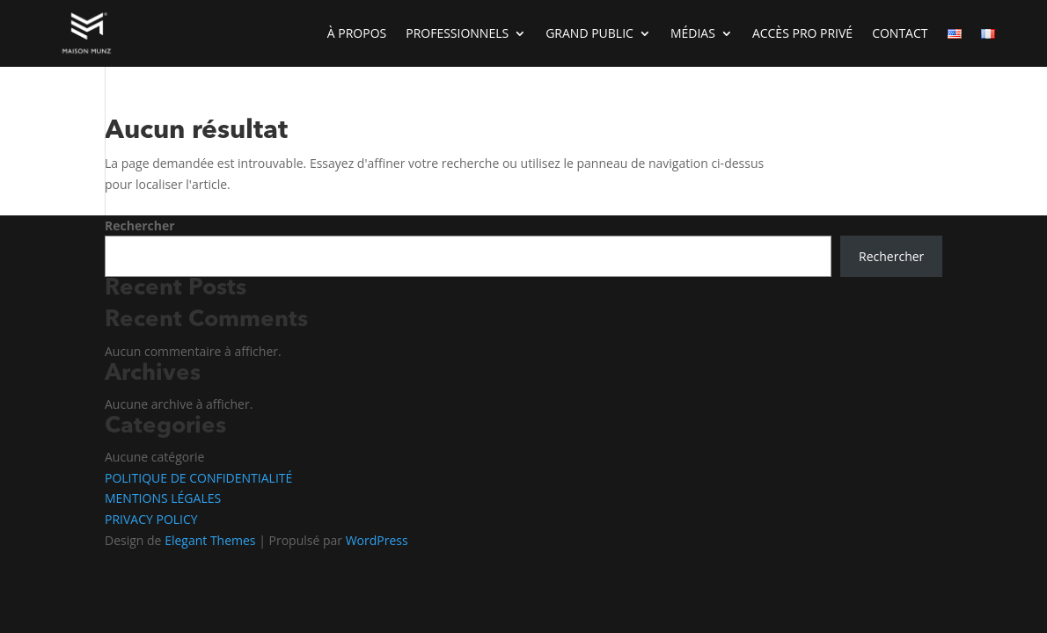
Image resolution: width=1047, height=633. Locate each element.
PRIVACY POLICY (151, 519)
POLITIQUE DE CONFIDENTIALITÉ (198, 477)
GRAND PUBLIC (589, 33)
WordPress (377, 540)
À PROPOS (356, 33)
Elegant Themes (210, 540)
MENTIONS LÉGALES (163, 498)
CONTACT (899, 33)
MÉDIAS (692, 33)
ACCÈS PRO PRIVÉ (802, 33)
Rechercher (140, 225)
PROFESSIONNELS (457, 33)
